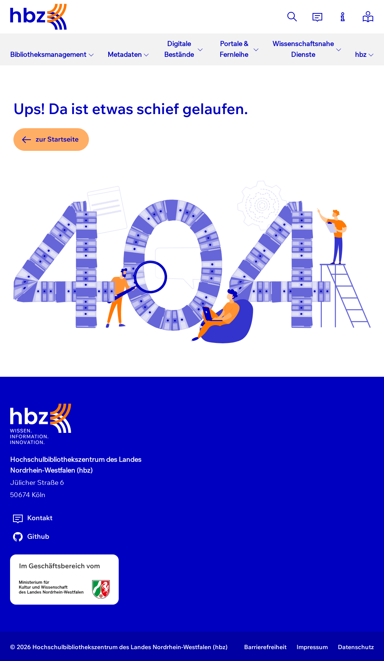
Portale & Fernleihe (239, 49)
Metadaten (129, 54)
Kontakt (32, 518)
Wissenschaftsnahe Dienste (307, 49)
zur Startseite (49, 140)
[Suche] (292, 17)
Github (30, 537)
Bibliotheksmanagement (52, 54)
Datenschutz (356, 647)
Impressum (312, 647)
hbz (364, 54)
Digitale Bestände (183, 49)
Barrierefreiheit (265, 647)
